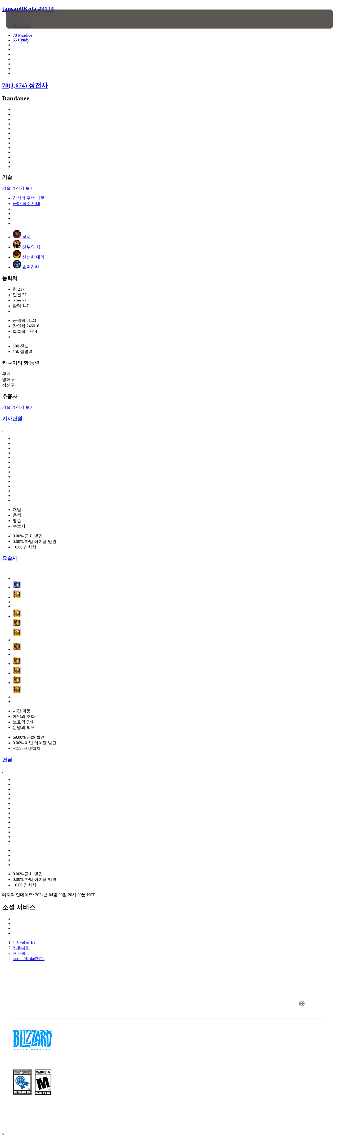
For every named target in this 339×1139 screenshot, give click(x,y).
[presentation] (22, 19)
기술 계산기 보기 (18, 188)
